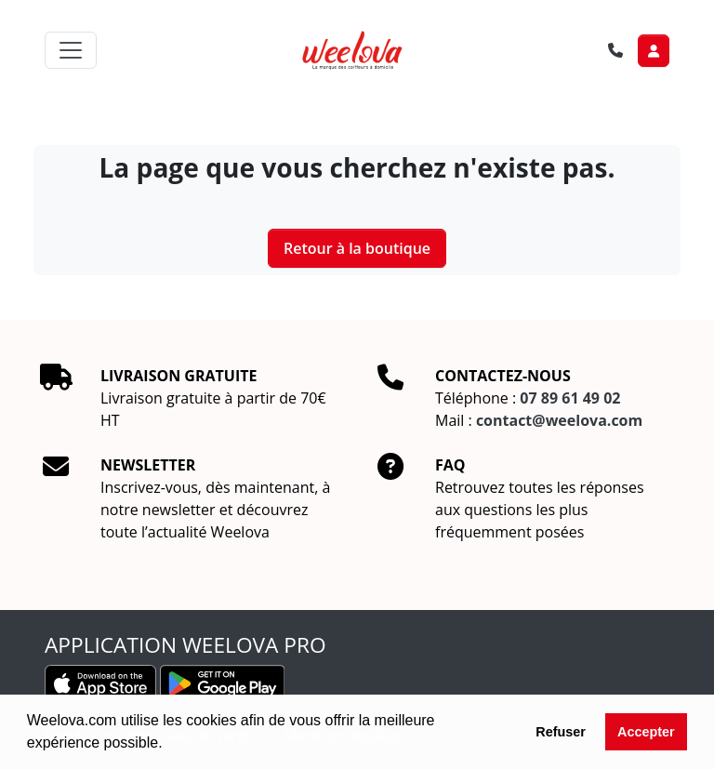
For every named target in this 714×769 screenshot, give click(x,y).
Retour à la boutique (357, 248)
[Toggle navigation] (71, 50)
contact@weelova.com (559, 420)
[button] (169, 745)
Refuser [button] (561, 731)
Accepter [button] (646, 731)
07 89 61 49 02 (570, 398)
